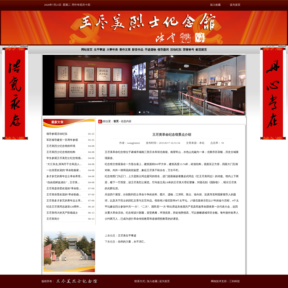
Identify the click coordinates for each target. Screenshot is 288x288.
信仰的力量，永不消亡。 (132, 241)
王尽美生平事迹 (127, 235)
